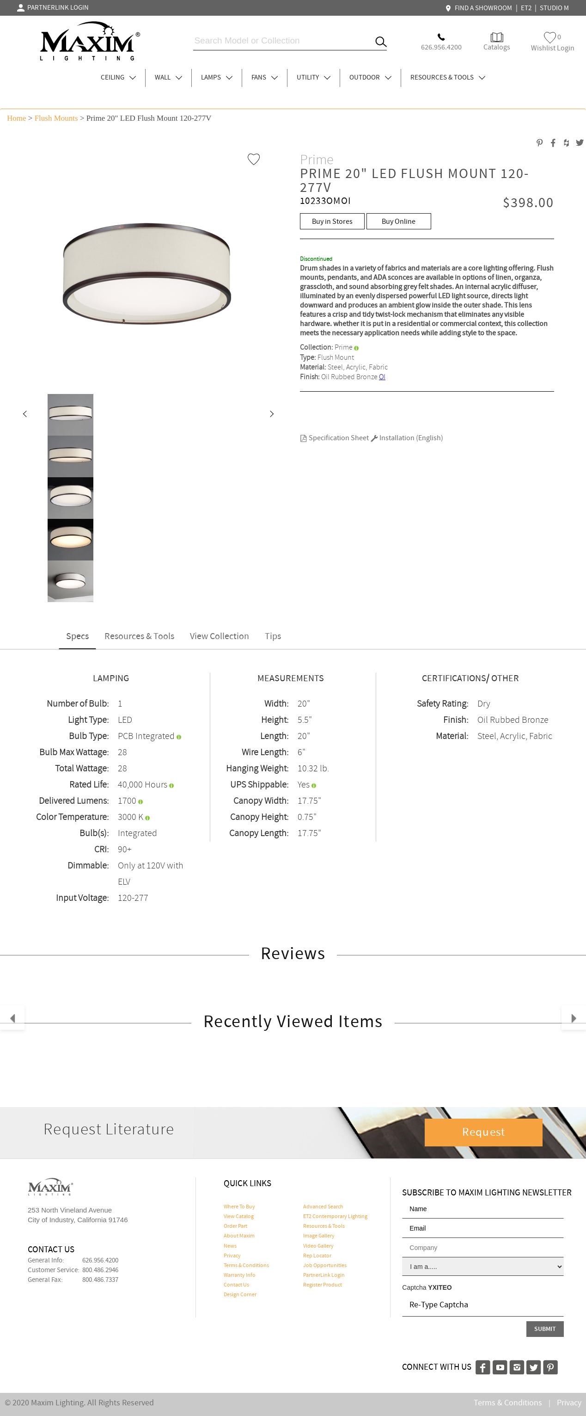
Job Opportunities (325, 1265)
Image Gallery (319, 1236)
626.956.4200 (100, 1260)
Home (16, 118)
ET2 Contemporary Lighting (335, 1216)
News (230, 1246)
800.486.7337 (100, 1280)
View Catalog (239, 1216)
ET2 (526, 8)
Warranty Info (240, 1275)
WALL (168, 77)
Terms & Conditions (246, 1265)
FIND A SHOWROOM (479, 8)
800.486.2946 (100, 1270)
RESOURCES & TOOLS (447, 77)
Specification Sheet (334, 438)
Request (484, 1132)
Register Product (322, 1285)
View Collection (219, 636)
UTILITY (313, 77)
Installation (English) (407, 438)
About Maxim (239, 1236)
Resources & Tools (139, 636)
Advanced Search (323, 1207)
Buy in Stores (332, 222)
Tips (273, 636)
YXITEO (440, 1287)
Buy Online (398, 222)
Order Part (235, 1226)
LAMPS (216, 77)
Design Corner (240, 1295)
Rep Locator (317, 1256)
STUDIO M (554, 8)
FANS (264, 77)
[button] (24, 414)
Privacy (232, 1256)
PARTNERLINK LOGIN (53, 7)
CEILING (118, 77)
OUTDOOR (370, 77)
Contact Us (236, 1285)
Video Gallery (318, 1246)
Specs (77, 636)
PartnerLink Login (324, 1275)
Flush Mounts (56, 118)
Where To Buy (239, 1207)
